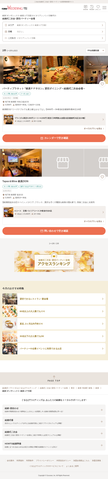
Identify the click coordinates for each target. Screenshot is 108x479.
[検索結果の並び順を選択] (96, 50)
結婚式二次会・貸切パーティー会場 (54, 388)
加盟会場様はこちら (81, 461)
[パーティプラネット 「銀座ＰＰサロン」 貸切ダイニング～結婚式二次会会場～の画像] (54, 70)
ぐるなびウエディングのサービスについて (46, 466)
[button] (54, 410)
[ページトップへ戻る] (54, 378)
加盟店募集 (96, 461)
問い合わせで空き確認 (54, 231)
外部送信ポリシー (63, 461)
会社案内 (10, 461)
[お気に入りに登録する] (102, 84)
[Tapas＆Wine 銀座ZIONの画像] (54, 163)
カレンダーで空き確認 (54, 138)
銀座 (97, 388)
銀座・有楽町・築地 (85, 388)
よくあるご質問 (72, 466)
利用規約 (20, 461)
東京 (73, 388)
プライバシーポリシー (45, 461)
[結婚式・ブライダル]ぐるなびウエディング (19, 388)
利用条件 (29, 461)
